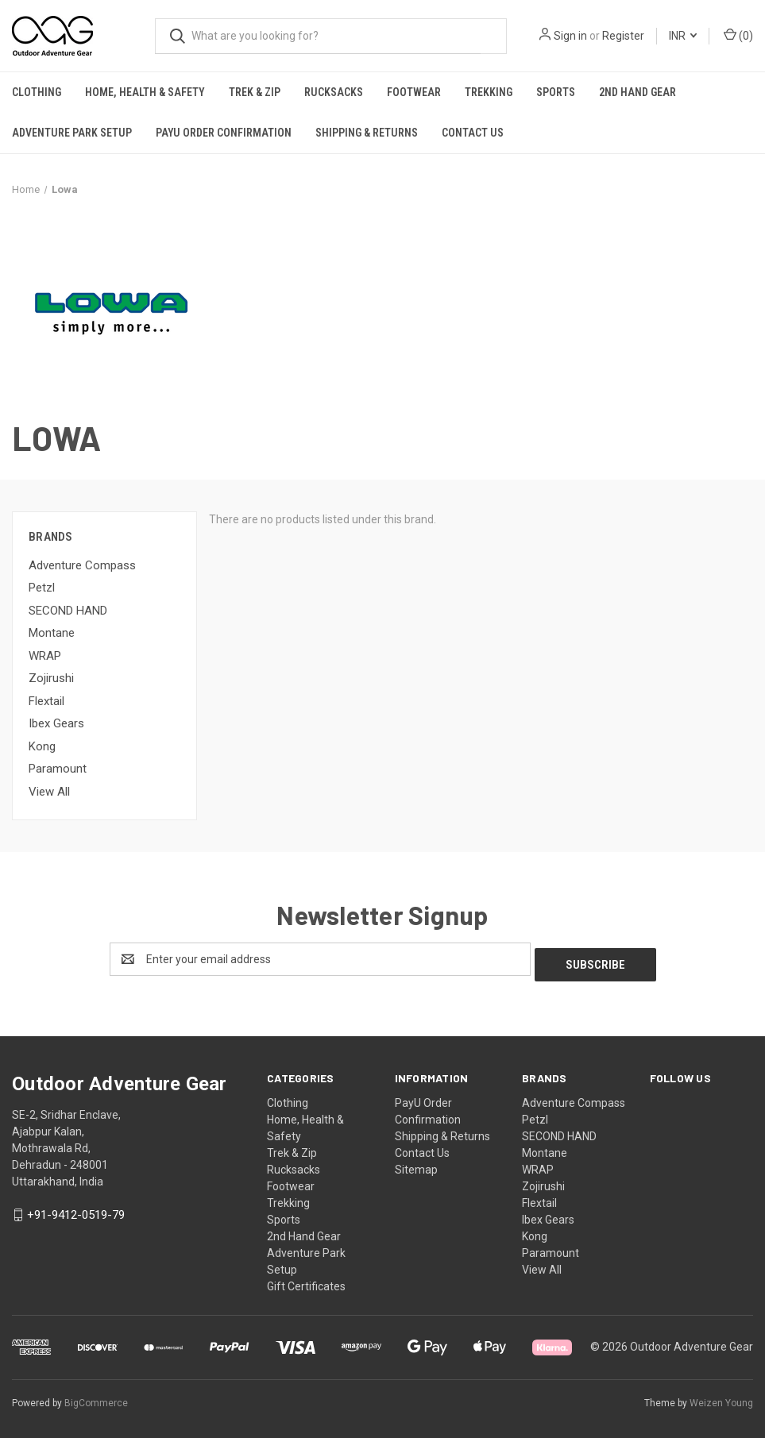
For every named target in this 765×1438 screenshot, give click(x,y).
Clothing (36, 92)
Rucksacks (333, 92)
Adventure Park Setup (72, 132)
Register (623, 35)
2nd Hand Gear (637, 92)
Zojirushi (51, 678)
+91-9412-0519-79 (76, 1210)
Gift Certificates (306, 1280)
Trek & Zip (254, 92)
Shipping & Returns (366, 132)
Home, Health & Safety (145, 92)
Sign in (570, 35)
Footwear (414, 92)
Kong (42, 746)
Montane (52, 633)
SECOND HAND (68, 610)
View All (49, 792)
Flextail (46, 701)
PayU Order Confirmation (224, 132)
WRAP (45, 656)
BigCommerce (96, 1397)
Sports (555, 92)
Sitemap (416, 1164)
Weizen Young (721, 1397)
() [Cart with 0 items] (738, 35)
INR (683, 35)
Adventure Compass (82, 565)
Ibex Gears (56, 723)
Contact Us (473, 132)
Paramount (58, 768)
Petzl (42, 587)
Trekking (488, 92)
